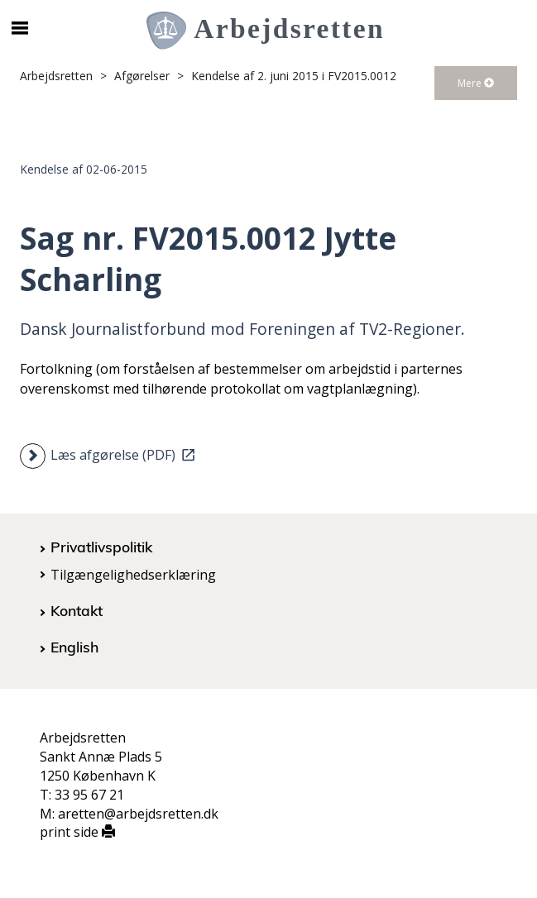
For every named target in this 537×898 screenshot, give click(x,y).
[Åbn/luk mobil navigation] (20, 28)
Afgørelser (142, 76)
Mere (476, 83)
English (74, 647)
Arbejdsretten (56, 76)
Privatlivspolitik (101, 546)
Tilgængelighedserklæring (133, 575)
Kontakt (76, 610)
